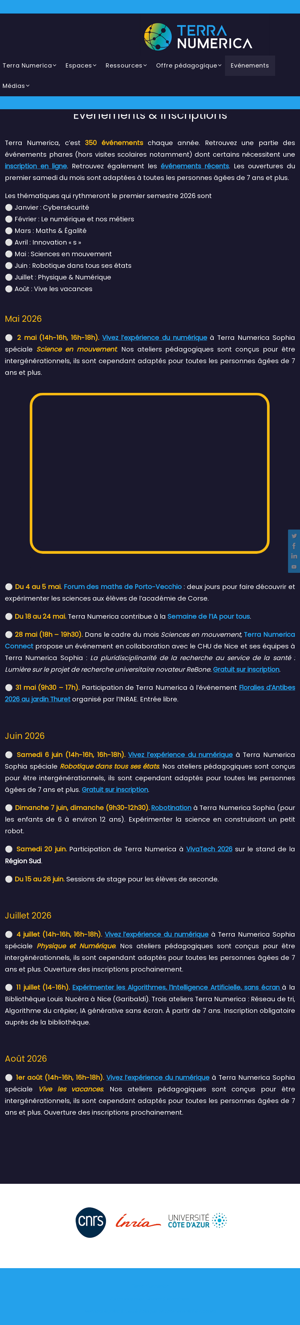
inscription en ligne (37, 166)
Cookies (207, 1310)
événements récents (195, 166)
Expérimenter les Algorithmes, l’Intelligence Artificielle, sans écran (175, 986)
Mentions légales (101, 1310)
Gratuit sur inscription (116, 789)
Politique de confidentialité (166, 1310)
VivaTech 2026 (209, 848)
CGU (129, 1310)
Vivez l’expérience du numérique (154, 337)
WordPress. (178, 1298)
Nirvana (153, 1298)
